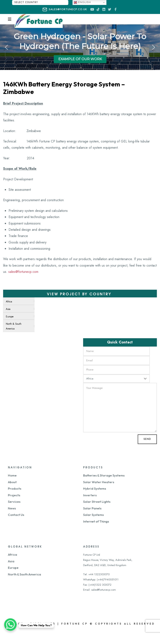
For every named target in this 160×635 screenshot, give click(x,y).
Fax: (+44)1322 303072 (97, 585)
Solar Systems (93, 515)
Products (14, 488)
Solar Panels (92, 508)
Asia (11, 561)
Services (14, 502)
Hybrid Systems (94, 488)
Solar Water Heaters (98, 482)
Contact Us (16, 515)
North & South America (24, 574)
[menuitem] (18, 301)
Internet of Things (96, 521)
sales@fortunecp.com (23, 271)
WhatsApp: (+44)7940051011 (101, 579)
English (82, 2)
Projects (14, 495)
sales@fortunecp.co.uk (64, 9)
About (12, 482)
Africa (12, 554)
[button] (6, 47)
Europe (13, 568)
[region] (80, 47)
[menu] (18, 314)
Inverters (90, 495)
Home (12, 475)
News (12, 508)
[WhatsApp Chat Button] (10, 624)
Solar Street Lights (96, 502)
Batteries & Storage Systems (104, 475)
